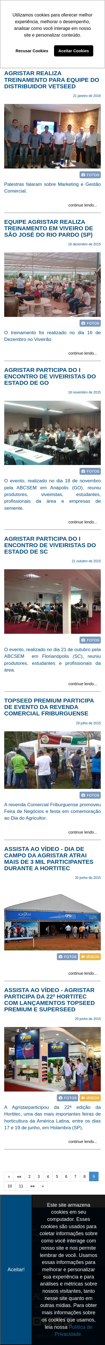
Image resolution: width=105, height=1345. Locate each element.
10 (10, 1186)
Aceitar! (16, 1269)
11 (21, 1186)
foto (90, 174)
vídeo (90, 956)
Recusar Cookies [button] (32, 51)
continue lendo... (82, 205)
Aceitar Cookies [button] (74, 51)
